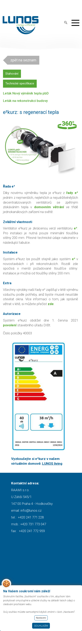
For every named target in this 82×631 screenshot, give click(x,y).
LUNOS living (52, 464)
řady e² (72, 193)
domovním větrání (49, 207)
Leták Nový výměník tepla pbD (26, 93)
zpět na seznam (23, 60)
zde (51, 304)
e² (73, 259)
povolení (10, 325)
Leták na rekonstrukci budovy (25, 101)
